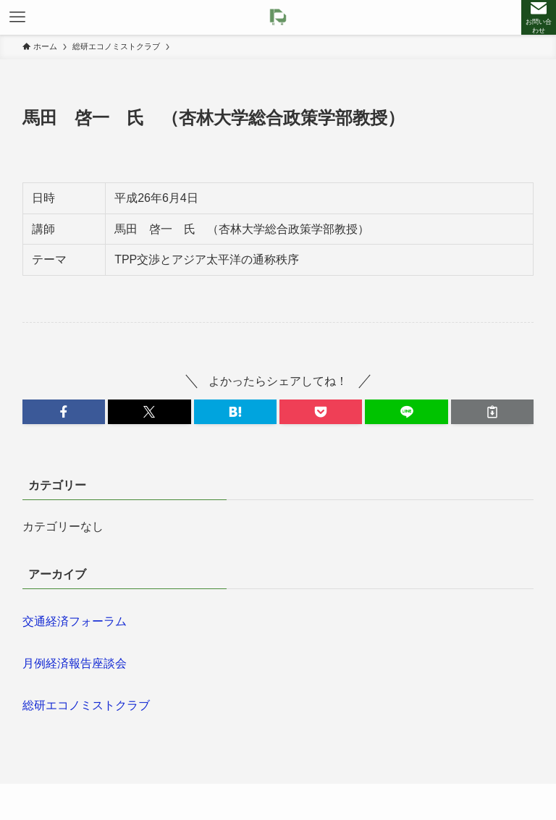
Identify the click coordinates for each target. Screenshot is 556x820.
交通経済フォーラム (74, 621)
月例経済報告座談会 (74, 663)
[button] (63, 412)
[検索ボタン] (538, 17)
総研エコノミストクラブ (86, 705)
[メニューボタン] (17, 17)
